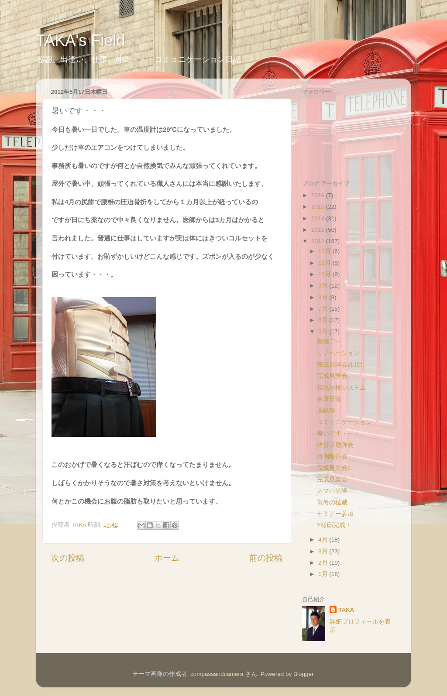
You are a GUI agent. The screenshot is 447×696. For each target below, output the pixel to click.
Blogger (303, 674)
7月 (323, 308)
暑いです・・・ (338, 433)
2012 (318, 241)
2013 (318, 229)
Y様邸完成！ (334, 525)
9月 (323, 285)
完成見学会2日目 (340, 364)
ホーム (167, 557)
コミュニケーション (344, 422)
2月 (323, 562)
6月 (323, 320)
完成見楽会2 (334, 468)
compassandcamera (217, 674)
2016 (318, 195)
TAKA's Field (80, 40)
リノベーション (338, 353)
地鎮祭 (326, 410)
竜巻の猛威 (332, 502)
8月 (323, 297)
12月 (325, 251)
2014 (318, 218)
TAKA (346, 610)
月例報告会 (332, 456)
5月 (323, 331)
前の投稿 (265, 557)
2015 (318, 206)
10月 (325, 274)
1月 (323, 574)
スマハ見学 (332, 490)
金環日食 (329, 399)
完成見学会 (332, 376)
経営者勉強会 (335, 445)
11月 (325, 263)
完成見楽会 (332, 479)
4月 (323, 539)
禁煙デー (329, 341)
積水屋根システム (341, 387)
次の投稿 (67, 557)
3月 (323, 551)
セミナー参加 (335, 514)
